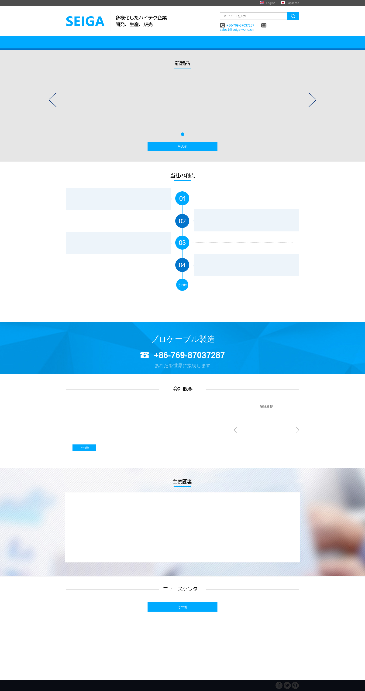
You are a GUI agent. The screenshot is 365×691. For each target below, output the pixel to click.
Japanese (293, 3)
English (270, 3)
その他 (182, 146)
